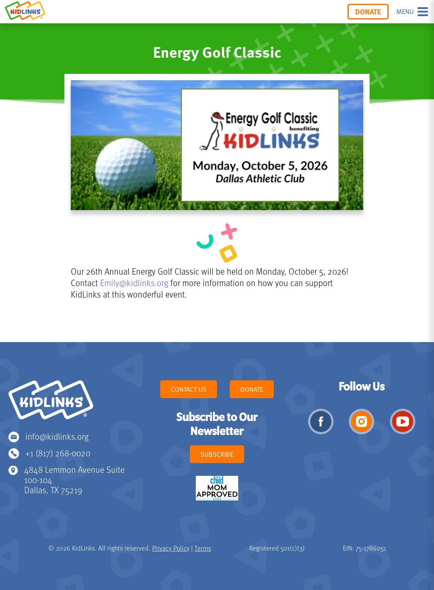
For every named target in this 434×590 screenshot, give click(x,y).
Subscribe (217, 454)
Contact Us (188, 389)
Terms (203, 548)
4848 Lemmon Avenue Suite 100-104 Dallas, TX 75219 (74, 479)
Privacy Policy (170, 548)
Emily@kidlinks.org (134, 282)
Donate (368, 11)
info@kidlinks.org (57, 436)
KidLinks (50, 403)
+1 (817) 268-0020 (57, 452)
